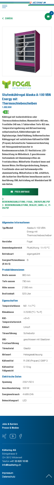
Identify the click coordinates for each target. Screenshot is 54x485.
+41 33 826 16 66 (19, 461)
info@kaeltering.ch (11, 465)
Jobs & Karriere (10, 424)
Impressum (7, 473)
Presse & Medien (10, 427)
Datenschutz (8, 476)
